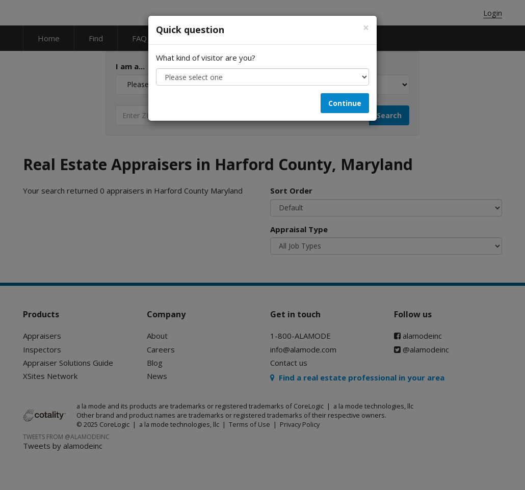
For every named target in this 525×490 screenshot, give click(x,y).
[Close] (366, 27)
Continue (344, 103)
